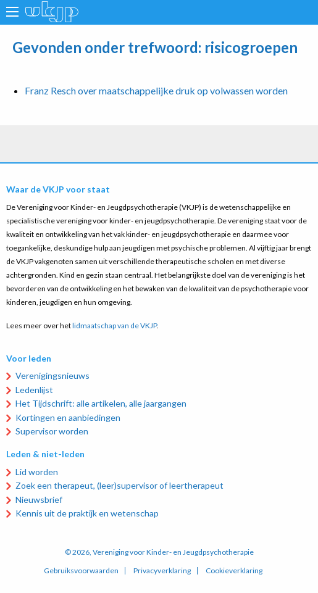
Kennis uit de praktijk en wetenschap (87, 513)
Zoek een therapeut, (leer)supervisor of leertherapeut (119, 485)
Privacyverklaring (162, 570)
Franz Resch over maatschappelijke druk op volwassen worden (156, 90)
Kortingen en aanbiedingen (67, 417)
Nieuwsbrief (38, 499)
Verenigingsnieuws (52, 375)
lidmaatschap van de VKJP (114, 325)
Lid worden (36, 472)
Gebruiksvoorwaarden (81, 570)
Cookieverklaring (234, 570)
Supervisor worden (51, 431)
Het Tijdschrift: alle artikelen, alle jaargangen (100, 403)
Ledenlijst (34, 389)
